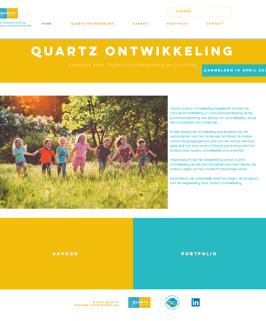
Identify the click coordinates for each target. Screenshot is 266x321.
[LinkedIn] (196, 302)
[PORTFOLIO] (199, 253)
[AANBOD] (66, 253)
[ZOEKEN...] (199, 11)
